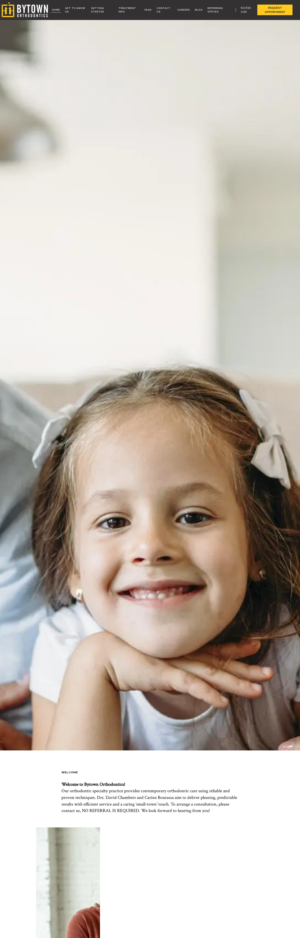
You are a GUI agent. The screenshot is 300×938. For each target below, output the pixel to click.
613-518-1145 (246, 9)
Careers (183, 9)
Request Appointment (275, 10)
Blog (198, 9)
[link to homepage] (25, 10)
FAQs (148, 9)
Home (56, 9)
